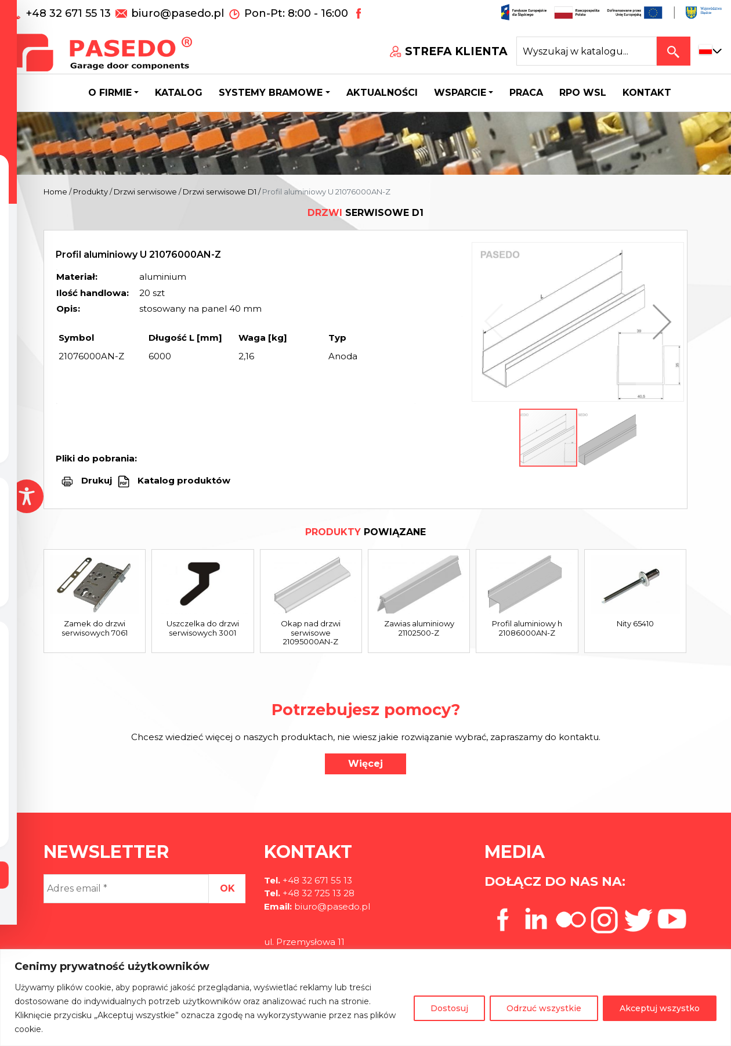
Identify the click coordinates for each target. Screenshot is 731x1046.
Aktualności (382, 92)
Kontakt (647, 92)
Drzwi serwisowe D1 (219, 191)
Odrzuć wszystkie (543, 1008)
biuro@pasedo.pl (177, 13)
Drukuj (96, 480)
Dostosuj (449, 1008)
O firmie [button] (110, 92)
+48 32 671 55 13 (70, 13)
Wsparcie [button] (460, 92)
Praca (526, 92)
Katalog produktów (182, 480)
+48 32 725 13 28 (317, 893)
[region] (365, 997)
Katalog (178, 92)
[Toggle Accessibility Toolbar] (27, 496)
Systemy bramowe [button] (271, 92)
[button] (659, 322)
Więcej (365, 763)
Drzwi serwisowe (145, 191)
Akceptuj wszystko (660, 1008)
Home (55, 191)
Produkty (90, 191)
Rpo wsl (582, 92)
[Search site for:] (586, 51)
